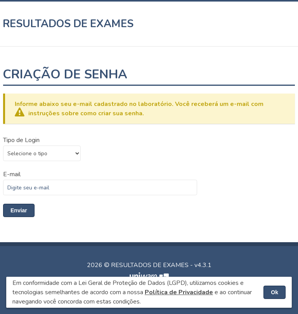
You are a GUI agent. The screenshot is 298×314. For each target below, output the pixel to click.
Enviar (18, 210)
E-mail (12, 174)
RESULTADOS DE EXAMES (68, 24)
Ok (274, 292)
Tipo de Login (21, 140)
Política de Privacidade (179, 292)
